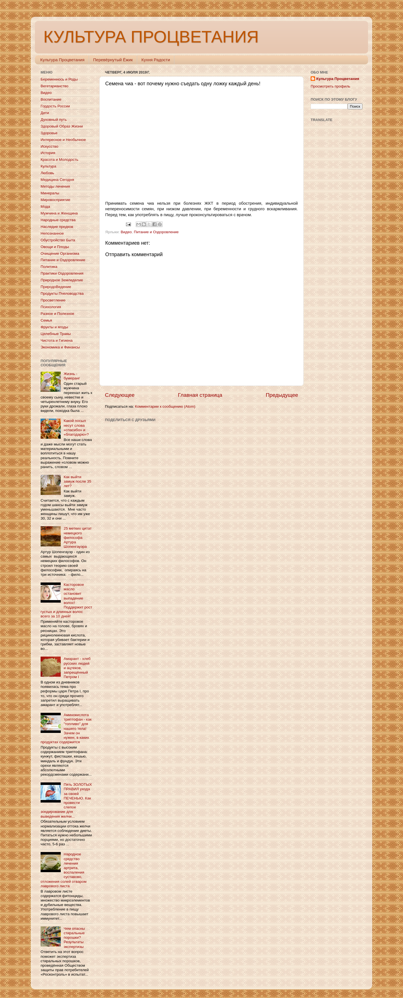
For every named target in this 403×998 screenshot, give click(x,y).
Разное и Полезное (57, 314)
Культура (48, 166)
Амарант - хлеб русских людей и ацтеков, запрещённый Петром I (77, 668)
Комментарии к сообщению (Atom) (165, 406)
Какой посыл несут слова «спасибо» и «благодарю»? (76, 428)
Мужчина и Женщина (59, 213)
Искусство (49, 146)
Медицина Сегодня (57, 180)
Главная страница (200, 395)
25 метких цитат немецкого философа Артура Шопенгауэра (78, 537)
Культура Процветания (62, 59)
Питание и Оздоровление (156, 232)
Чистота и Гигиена (56, 340)
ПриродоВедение (56, 287)
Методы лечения (55, 186)
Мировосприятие (55, 200)
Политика (49, 267)
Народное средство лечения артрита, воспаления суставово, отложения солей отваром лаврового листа (63, 870)
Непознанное (52, 233)
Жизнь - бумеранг (72, 376)
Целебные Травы (56, 334)
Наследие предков (57, 227)
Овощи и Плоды (55, 247)
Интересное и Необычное (63, 140)
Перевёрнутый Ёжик (113, 59)
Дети (45, 113)
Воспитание (51, 99)
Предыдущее (282, 395)
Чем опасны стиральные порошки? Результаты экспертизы (74, 937)
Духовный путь (54, 119)
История (48, 153)
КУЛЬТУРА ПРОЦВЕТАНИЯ (151, 36)
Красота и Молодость (59, 159)
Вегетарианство (54, 86)
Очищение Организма (60, 253)
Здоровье (49, 133)
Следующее (120, 395)
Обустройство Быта (58, 240)
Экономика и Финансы (60, 347)
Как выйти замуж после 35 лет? (77, 481)
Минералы (50, 193)
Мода (45, 206)
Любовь (47, 173)
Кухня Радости (155, 59)
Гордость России (55, 106)
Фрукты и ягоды (54, 327)
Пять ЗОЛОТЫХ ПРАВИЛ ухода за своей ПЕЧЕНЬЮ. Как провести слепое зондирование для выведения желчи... (66, 800)
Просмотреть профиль (330, 86)
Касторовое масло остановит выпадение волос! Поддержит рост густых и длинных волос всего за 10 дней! (66, 600)
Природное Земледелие (62, 280)
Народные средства (58, 220)
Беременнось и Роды (59, 79)
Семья (46, 320)
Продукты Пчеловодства (62, 293)
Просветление (53, 300)
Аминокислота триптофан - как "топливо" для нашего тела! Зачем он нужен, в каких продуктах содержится (66, 728)
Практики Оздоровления (62, 273)
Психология (51, 307)
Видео (126, 232)
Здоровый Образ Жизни (62, 126)
